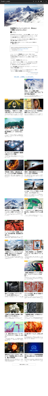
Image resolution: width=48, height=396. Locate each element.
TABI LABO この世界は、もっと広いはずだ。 (24, 76)
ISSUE (25, 79)
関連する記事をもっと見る (24, 364)
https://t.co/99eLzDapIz (24, 48)
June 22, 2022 (20, 50)
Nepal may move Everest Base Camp (34, 72)
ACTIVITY (6, 99)
